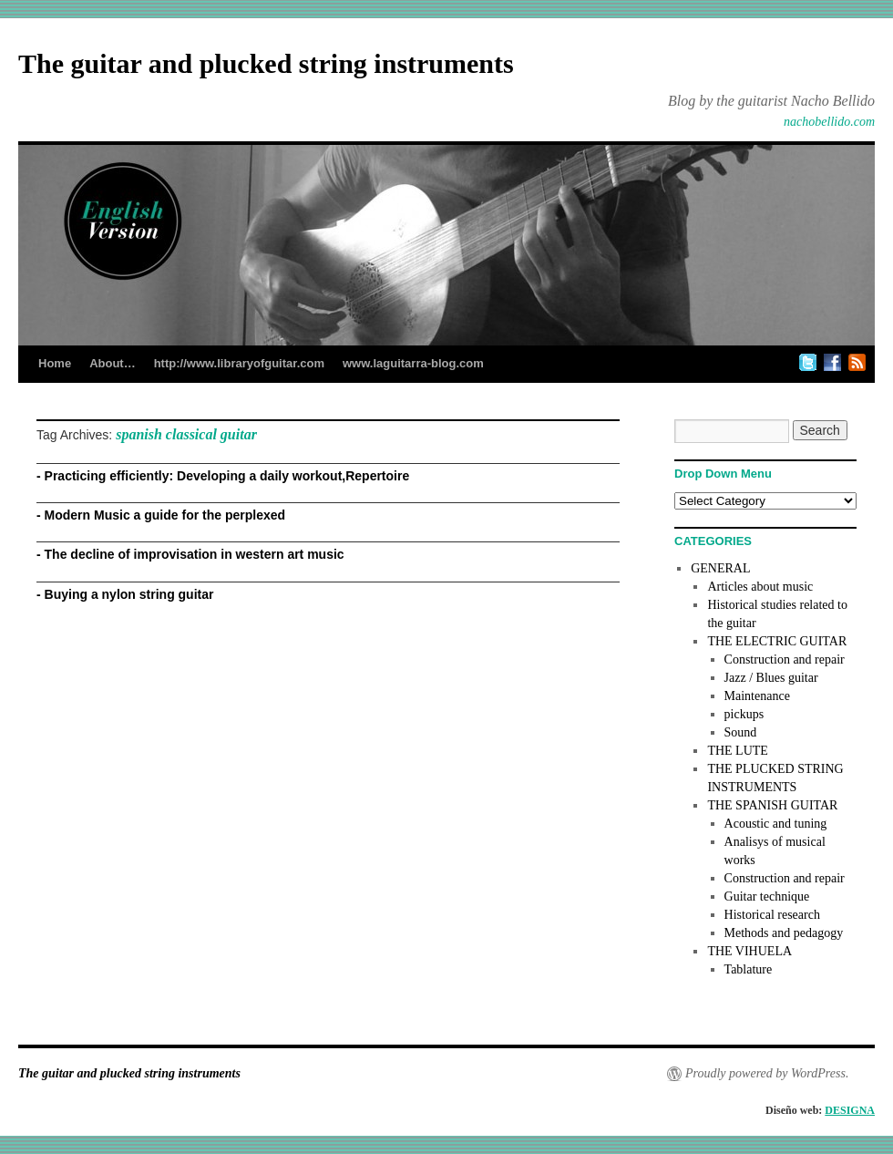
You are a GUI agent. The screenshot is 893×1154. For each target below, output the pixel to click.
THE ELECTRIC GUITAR (777, 641)
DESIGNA (850, 1110)
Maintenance (757, 696)
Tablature (748, 969)
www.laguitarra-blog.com (413, 363)
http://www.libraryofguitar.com (239, 363)
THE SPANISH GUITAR (772, 805)
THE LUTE (737, 750)
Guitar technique (767, 896)
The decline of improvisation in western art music (194, 554)
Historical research (772, 915)
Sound (740, 732)
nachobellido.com (829, 122)
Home (54, 363)
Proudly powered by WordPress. (766, 1073)
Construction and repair (784, 659)
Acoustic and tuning (775, 823)
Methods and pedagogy (784, 933)
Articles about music (760, 586)
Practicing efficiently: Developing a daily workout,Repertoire (227, 476)
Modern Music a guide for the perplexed (165, 515)
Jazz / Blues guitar (771, 678)
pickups (744, 714)
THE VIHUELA (749, 951)
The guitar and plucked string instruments (266, 63)
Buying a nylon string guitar (129, 594)
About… (112, 363)
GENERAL (720, 568)
